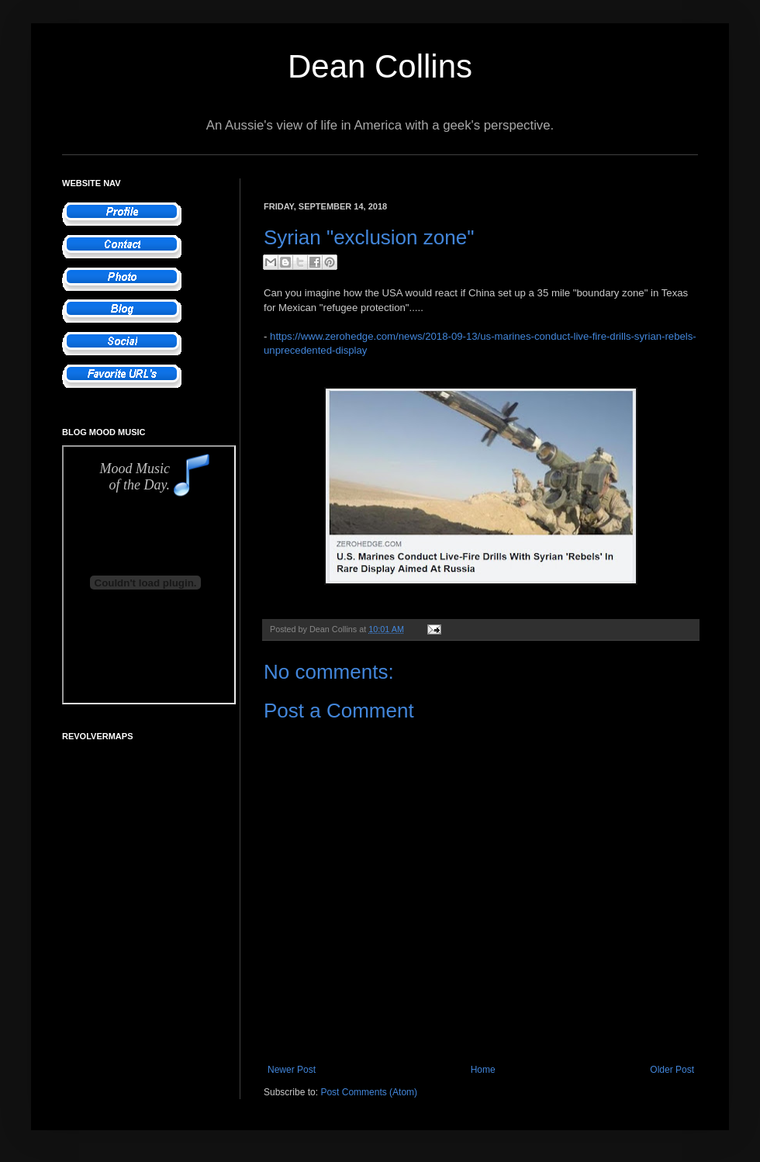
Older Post (672, 1069)
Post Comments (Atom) (368, 1092)
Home (483, 1069)
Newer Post (292, 1069)
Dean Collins (380, 66)
